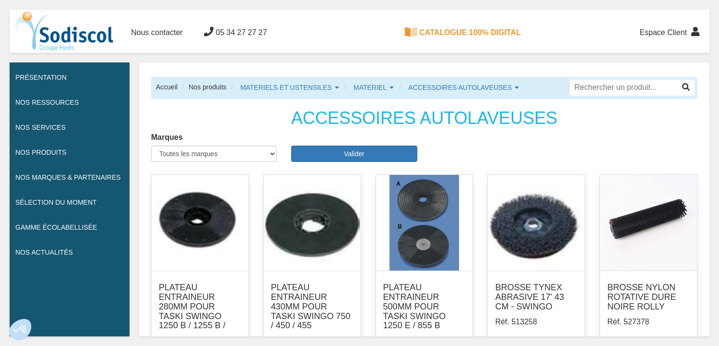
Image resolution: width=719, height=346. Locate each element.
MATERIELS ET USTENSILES (286, 87)
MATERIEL (370, 87)
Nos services (40, 127)
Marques (167, 137)
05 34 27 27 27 (235, 32)
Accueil (166, 87)
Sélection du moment (56, 202)
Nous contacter (157, 32)
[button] (20, 329)
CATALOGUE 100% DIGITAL (463, 32)
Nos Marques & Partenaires (68, 177)
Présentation (41, 77)
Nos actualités (44, 252)
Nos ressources (47, 102)
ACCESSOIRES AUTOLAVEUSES (460, 87)
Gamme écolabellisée (56, 227)
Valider (354, 154)
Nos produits (207, 87)
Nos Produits (41, 152)
